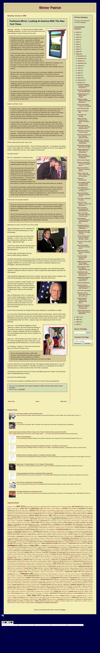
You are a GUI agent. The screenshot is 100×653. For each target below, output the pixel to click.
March (80, 77)
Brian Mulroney (78, 518)
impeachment (72, 543)
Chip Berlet (19, 522)
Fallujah (71, 533)
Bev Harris (45, 517)
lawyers (20, 556)
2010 (77, 49)
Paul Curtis (61, 574)
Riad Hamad (84, 579)
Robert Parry (42, 582)
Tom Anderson (22, 595)
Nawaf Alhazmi (19, 568)
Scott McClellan (69, 586)
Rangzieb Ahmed (35, 579)
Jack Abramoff (52, 545)
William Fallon (70, 600)
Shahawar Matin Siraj (13, 587)
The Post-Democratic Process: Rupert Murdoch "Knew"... (83, 237)
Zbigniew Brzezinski (50, 602)
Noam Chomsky (89, 568)
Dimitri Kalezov (41, 529)
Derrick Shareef (19, 529)
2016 (77, 37)
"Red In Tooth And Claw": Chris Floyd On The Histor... (83, 175)
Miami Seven (69, 561)
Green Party (49, 538)
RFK (79, 579)
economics (18, 531)
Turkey (15, 597)
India (88, 543)
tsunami (9, 597)
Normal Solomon (13, 569)
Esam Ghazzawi (32, 532)
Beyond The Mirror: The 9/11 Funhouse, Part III (83, 194)
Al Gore (73, 508)
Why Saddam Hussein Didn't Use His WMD (83, 146)
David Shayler (43, 527)
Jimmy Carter (31, 549)
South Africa (78, 587)
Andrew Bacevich (69, 510)
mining (8, 564)
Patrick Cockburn (52, 574)
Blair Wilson (19, 518)
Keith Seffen (62, 552)
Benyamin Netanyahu (29, 517)
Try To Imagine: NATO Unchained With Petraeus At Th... (83, 184)
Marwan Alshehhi (78, 559)
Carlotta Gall (43, 520)
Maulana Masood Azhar (23, 561)
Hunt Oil (78, 541)
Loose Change (25, 557)
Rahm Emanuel (19, 579)
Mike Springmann (77, 563)
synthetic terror (73, 591)
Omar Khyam (12, 571)
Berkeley (39, 517)
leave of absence (28, 556)
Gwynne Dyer (19, 540)
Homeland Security (51, 542)
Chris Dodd (26, 522)
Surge (56, 591)
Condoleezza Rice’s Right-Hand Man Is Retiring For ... (83, 227)
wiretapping (39, 602)
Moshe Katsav (69, 564)
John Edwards (84, 549)
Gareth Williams (11, 536)
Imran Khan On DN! (83, 108)
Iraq (45, 386)
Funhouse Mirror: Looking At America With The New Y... (83, 286)
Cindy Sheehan (68, 522)
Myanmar (35, 566)
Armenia (74, 512)
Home (37, 401)
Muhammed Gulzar (11, 566)
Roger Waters (68, 582)
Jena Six (44, 547)
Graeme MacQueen (24, 538)
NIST (82, 568)
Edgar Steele (29, 531)
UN (48, 597)
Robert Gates (10, 582)
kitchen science (32, 554)
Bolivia (66, 518)
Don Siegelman (51, 529)
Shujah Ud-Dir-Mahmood (39, 587)
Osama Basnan (50, 571)
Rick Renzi (49, 581)
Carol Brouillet (53, 520)
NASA (75, 566)
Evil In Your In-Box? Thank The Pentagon (84, 105)
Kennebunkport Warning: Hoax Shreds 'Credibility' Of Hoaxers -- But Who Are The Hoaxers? (42, 446)
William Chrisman (40, 601)
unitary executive (55, 597)
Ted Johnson (39, 593)
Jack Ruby (68, 545)
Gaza (28, 536)
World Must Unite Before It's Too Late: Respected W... (83, 273)
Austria (43, 513)
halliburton (38, 540)
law (84, 554)
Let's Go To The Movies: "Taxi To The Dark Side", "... (84, 204)
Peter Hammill (68, 575)
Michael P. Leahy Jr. (30, 563)
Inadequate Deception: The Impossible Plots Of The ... (84, 279)
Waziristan (78, 599)
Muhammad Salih (87, 564)
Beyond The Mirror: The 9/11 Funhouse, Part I (83, 252)
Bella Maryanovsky (72, 515)
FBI (13, 534)
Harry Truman (58, 540)
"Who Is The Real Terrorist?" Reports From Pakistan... (83, 214)
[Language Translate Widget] (83, 341)
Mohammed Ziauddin (51, 564)
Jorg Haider (82, 550)
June (79, 70)
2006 (77, 319)
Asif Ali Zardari (19, 513)
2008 (77, 54)
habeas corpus (29, 540)
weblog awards (87, 599)
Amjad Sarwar (42, 510)
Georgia (61, 536)
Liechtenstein (84, 556)
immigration (64, 543)
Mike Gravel (57, 563)
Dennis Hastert (70, 527)
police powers (20, 577)
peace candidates (11, 575)
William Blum (29, 600)
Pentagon (19, 575)
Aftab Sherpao (47, 508)
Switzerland (64, 591)
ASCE (89, 512)
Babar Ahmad (76, 513)
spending (30, 589)
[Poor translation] (10, 622)
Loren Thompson (35, 557)
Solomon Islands (62, 587)
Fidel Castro (23, 534)
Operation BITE (22, 571)
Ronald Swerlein (17, 584)
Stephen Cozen (74, 589)
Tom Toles (31, 595)
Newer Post (11, 401)
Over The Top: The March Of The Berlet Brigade (29, 482)
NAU (13, 568)
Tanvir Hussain (15, 593)
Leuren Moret (65, 556)
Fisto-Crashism (37, 534)
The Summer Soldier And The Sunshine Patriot (29, 413)
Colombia (37, 524)
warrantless (12, 387)
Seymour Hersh (87, 586)
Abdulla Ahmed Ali (55, 506)
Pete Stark (41, 575)
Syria (81, 591)
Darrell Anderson (68, 525)
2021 (77, 32)
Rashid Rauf (45, 579)
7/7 (14, 506)
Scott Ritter (78, 586)
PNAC (8, 577)
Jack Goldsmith (61, 545)
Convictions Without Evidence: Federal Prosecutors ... (83, 86)
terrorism (53, 593)
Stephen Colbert (66, 589)
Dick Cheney (30, 529)
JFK (89, 547)
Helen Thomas (87, 540)
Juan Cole (20, 552)
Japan (30, 547)
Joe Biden (39, 549)
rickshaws (56, 581)
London (18, 557)
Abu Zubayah (86, 506)
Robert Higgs (18, 582)
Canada (27, 520)
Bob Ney (42, 518)
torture (61, 386)
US (62, 597)
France (54, 534)
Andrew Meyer (78, 510)
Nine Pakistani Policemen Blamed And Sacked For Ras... (83, 221)
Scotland (53, 586)
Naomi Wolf (69, 566)
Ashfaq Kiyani (10, 513)
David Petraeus (23, 527)
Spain (13, 589)
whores (21, 601)
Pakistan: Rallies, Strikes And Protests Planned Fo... (84, 100)
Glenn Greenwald (13, 538)
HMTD (41, 541)
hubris (62, 541)
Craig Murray (79, 524)
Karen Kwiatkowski (37, 552)
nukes (68, 569)
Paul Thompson (76, 574)
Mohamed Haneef (31, 564)
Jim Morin (24, 549)
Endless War (87, 531)
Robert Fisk (87, 581)
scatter (37, 586)
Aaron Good (29, 506)
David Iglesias (88, 525)
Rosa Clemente (28, 584)
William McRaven (11, 602)
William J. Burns (87, 600)
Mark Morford (46, 559)
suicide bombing (30, 591)
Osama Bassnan (59, 571)
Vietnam (9, 599)
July (79, 68)
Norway (20, 569)
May (79, 73)
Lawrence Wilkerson (12, 556)
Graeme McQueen (34, 538)
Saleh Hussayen (89, 584)
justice (27, 552)
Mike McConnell (68, 563)
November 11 (35, 569)
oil (72, 570)
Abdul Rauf (36, 506)
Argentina (68, 512)
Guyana (89, 538)
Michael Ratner (40, 563)
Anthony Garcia (11, 512)
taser (23, 593)
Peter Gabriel (59, 575)
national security (84, 566)
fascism (84, 533)
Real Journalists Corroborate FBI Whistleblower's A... (83, 209)
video (89, 597)
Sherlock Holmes (26, 587)
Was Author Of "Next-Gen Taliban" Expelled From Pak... (84, 268)
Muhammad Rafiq (78, 564)
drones (73, 529)
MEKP (49, 561)
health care (79, 540)
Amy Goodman (51, 510)
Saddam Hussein (76, 584)
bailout (84, 513)
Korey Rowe (40, 554)
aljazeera (33, 510)
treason (80, 595)
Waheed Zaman (33, 599)
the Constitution (78, 593)
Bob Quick (48, 518)
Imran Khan (82, 543)
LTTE (42, 557)
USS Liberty (67, 597)
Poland (14, 577)
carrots (59, 520)
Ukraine (36, 597)
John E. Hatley (75, 549)
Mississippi (14, 564)
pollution (37, 577)
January (80, 82)
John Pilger (56, 550)
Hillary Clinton (33, 542)
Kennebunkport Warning (75, 552)
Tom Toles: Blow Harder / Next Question (82, 257)
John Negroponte (46, 550)
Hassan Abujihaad (68, 540)
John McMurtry (35, 550)
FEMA (18, 534)
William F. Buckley (60, 600)
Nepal (41, 568)
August (80, 65)
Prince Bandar (46, 577)
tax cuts (32, 593)
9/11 (16, 386)
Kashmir (53, 552)
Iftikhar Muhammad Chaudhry (50, 543)
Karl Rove (46, 552)
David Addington (78, 525)
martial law (55, 559)
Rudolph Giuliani (46, 584)
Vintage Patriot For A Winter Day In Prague (83, 95)
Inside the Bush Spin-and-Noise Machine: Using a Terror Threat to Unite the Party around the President (37, 432)
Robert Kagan (26, 582)
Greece (42, 538)
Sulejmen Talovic (40, 591)
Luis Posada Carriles (57, 557)
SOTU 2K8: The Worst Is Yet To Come (83, 131)
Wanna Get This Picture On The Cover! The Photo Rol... (83, 121)
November (81, 58)
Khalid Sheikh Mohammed (20, 554)
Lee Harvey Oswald (56, 556)
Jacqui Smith (76, 545)
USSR (74, 597)
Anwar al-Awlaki (42, 512)
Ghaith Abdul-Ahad (88, 536)
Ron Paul (75, 582)
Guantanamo (36, 386)
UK (31, 597)
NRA (41, 569)
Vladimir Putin (16, 599)
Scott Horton (60, 586)
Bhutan (51, 517)
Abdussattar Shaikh (65, 506)
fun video (82, 534)
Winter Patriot (50, 8)
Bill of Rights (86, 517)
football (49, 534)
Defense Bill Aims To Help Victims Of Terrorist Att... (83, 151)
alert (17, 510)
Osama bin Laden (71, 571)
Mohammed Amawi (41, 564)
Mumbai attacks (22, 566)
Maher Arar (88, 557)
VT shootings (24, 599)
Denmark (63, 527)
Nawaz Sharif (28, 568)
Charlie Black (85, 520)
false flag (78, 532)
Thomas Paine (89, 593)
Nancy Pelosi (52, 566)
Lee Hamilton (46, 556)
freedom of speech (73, 534)
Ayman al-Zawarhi (59, 513)
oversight (10, 574)
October (80, 61)
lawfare (89, 554)
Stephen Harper (84, 589)
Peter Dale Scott (50, 575)
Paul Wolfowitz (86, 574)
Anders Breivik (60, 510)
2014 (77, 39)
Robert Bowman (78, 581)
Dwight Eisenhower (81, 529)
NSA (45, 570)
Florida (44, 534)
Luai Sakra (47, 557)
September (81, 63)
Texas (61, 593)
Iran (24, 545)
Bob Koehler (34, 518)
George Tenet (53, 536)
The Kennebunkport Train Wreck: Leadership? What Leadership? (34, 473)
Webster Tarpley (11, 601)
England (9, 533)
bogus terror (56, 518)
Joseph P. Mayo (12, 552)
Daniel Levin (60, 525)
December (81, 56)
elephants (45, 531)
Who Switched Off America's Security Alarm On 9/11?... (83, 127)
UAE (27, 597)
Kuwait (46, 554)
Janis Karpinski (23, 547)
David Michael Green (12, 527)
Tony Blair (45, 595)
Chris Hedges (46, 522)
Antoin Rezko (34, 512)
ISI (39, 545)
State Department (55, 589)
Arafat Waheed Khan (58, 512)
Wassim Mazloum (70, 599)
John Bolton (56, 549)
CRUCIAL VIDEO (12, 526)
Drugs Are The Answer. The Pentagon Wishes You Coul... (84, 263)
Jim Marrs (17, 549)
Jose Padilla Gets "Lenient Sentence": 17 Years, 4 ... (83, 189)
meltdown (55, 561)
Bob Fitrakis (26, 518)
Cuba (21, 525)
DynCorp (89, 529)
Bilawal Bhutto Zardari (60, 517)
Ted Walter (45, 593)
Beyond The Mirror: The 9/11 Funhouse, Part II (83, 247)
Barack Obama (34, 515)
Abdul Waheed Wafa (45, 506)
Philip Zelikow (86, 575)
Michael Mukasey (21, 563)
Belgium (63, 515)
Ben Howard (83, 515)
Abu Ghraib (76, 506)
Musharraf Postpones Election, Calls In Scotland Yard (83, 306)
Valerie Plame (82, 597)
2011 (77, 46)
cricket (88, 524)
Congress (57, 524)
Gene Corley (34, 536)
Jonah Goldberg (64, 550)
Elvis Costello (78, 531)
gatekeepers (20, 536)
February (80, 80)
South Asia (85, 587)
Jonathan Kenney (74, 550)
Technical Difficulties (83, 282)
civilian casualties (80, 522)
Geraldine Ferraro (69, 536)
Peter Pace (77, 575)
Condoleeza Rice (46, 524)
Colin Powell (28, 524)
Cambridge (19, 520)
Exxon (54, 532)
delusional (51, 527)
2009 (77, 51)
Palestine (36, 574)
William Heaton (78, 600)
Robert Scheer (52, 582)
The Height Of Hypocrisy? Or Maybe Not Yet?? (29, 491)
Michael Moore (12, 563)
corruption (68, 524)
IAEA (11, 543)
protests (64, 577)
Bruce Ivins (85, 518)
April (79, 75)
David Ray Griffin (33, 527)
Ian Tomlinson (19, 543)
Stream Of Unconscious (81, 179)
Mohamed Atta (22, 564)
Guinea (84, 538)
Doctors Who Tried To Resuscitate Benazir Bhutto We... (83, 312)
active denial (15, 508)
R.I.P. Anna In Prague (83, 160)
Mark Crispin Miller (37, 559)
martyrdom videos (66, 559)
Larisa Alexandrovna (64, 554)
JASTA (35, 547)
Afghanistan (21, 386)
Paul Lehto (68, 574)
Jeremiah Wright (52, 547)
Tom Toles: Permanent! (84, 290)
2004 (77, 324)
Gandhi (88, 534)
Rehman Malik (65, 579)
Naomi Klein (62, 566)
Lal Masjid (53, 554)
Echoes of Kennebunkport (23, 436)
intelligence (12, 545)
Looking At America (14, 31)
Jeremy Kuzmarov (63, 547)
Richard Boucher (16, 581)
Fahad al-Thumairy (62, 532)
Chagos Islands (66, 520)
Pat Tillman (43, 574)
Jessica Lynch (83, 547)
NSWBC (51, 569)
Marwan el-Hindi (87, 559)
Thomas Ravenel (13, 595)
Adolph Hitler (24, 508)
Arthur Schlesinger (82, 512)
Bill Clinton (70, 517)
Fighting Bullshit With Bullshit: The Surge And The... (83, 232)
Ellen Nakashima (70, 531)
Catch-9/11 (19, 422)
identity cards (37, 543)
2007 (77, 317)
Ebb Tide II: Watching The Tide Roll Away (83, 90)
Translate (85, 343)
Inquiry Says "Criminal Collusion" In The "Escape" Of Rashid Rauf (34, 464)
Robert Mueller (33, 582)
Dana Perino (45, 525)
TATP (27, 593)
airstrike (65, 508)
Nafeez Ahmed (43, 566)
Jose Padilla (89, 550)
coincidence (18, 524)
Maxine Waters (33, 561)
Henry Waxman (23, 541)
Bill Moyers (78, 517)
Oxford (17, 574)
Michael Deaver (89, 561)
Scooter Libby (44, 586)
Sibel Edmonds (51, 587)
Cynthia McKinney (34, 526)
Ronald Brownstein (83, 582)
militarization (86, 563)
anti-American (26, 512)
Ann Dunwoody (87, 510)
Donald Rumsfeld (62, 529)
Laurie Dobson (77, 554)
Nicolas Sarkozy (75, 568)
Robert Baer (70, 581)
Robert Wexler (60, 582)
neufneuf (47, 568)
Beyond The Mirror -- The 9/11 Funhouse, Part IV (83, 169)
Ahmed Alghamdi (56, 508)
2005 (77, 322)
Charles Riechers (76, 520)
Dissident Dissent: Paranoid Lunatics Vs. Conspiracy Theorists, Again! (36, 455)
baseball (45, 515)
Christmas (54, 522)
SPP (41, 589)
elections (30, 386)
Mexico (62, 561)
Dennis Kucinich (80, 527)
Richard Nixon (34, 581)
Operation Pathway (34, 571)
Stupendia (22, 591)
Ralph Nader (27, 579)
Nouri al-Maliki (27, 569)
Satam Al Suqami (21, 586)
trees (86, 595)
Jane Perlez (15, 547)
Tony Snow (55, 595)
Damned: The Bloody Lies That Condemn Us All (83, 164)
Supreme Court (48, 591)
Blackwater (10, 518)
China (13, 522)
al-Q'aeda (82, 508)
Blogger (63, 609)
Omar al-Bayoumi (80, 569)
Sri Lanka (46, 589)
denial (57, 527)
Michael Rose (49, 563)
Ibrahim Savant (28, 543)
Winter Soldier (30, 602)
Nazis (36, 568)
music (29, 566)
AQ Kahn (50, 512)
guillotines (77, 538)
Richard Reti (42, 581)
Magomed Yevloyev (79, 557)
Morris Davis (61, 564)
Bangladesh (24, 515)
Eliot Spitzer (53, 531)
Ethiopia (39, 532)
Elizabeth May (61, 531)
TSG (90, 595)
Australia (36, 513)
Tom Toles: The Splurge (81, 115)
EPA (25, 532)
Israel (44, 545)
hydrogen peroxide (87, 542)
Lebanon (37, 556)
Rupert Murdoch (58, 584)
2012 (77, 44)
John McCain (26, 550)
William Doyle (50, 600)
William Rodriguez (21, 602)
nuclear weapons (59, 570)
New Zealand (54, 568)
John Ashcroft (48, 549)
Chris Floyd (35, 522)
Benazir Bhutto (16, 517)
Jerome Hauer (73, 547)
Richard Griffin (26, 581)
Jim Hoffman (10, 549)
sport (37, 589)
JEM (39, 547)
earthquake (9, 531)
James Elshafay (84, 545)
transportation (72, 595)
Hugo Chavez (70, 542)
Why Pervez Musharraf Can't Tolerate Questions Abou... (84, 136)
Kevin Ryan (85, 552)
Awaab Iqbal (50, 513)
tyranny (21, 597)
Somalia (70, 587)
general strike (42, 536)
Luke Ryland (68, 558)
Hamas (44, 540)
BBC (50, 515)
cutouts (25, 525)
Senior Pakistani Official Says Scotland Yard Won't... (82, 300)
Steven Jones (15, 591)
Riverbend (62, 581)
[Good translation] (5, 622)
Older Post (63, 401)
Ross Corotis (36, 584)
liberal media (50, 386)
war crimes (42, 599)
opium (42, 571)
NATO (8, 568)
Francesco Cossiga (62, 534)
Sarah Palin (12, 586)
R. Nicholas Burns (84, 577)
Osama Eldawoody (86, 571)
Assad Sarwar (28, 513)
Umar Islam (43, 597)
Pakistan (24, 574)
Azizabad (69, 513)
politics (28, 577)
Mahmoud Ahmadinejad (14, 559)
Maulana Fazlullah (11, 561)
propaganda (55, 577)
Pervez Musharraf (30, 575)
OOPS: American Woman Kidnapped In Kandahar (83, 156)
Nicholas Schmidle (64, 568)
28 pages (9, 506)
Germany (78, 536)
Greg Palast (57, 538)
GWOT (42, 386)
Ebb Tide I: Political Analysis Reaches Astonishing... (83, 141)
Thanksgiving (69, 593)
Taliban (86, 591)
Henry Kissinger (11, 542)
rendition (72, 579)
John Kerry (16, 550)
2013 (77, 42)
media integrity (42, 561)
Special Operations (20, 589)
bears (57, 515)
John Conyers (65, 549)
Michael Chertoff (78, 561)
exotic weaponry (47, 532)
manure (57, 386)
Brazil (71, 518)
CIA (26, 386)
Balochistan (17, 515)
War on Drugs (52, 599)
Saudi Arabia (30, 586)
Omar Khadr (89, 569)
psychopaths (73, 577)
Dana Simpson (52, 525)
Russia (66, 584)
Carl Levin (35, 520)
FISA (29, 534)
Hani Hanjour (51, 540)
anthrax (19, 512)
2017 (77, 34)
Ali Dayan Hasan (24, 510)
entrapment (18, 533)
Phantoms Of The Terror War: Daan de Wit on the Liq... (83, 294)
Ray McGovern (56, 579)
